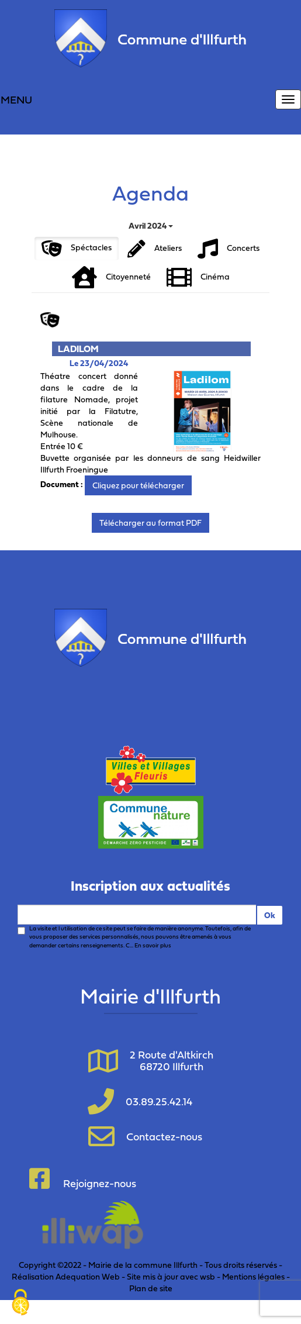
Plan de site (150, 1288)
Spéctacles (76, 248)
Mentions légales (253, 1276)
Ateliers (154, 249)
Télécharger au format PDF (150, 522)
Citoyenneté (111, 277)
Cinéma (198, 277)
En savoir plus (152, 945)
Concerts (229, 249)
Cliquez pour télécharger (138, 485)
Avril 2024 (151, 225)
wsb (207, 1276)
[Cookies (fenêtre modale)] (20, 1303)
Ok (269, 915)
